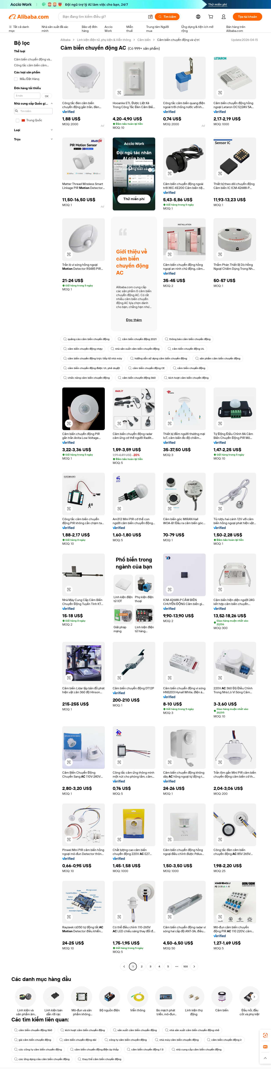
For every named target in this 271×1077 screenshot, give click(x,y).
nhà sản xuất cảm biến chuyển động (135, 349)
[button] (150, 16)
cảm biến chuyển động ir (224, 1040)
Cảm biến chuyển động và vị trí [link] (178, 40)
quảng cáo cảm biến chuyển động (86, 339)
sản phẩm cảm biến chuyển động (218, 358)
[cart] (211, 17)
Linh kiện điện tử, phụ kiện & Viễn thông (104, 40)
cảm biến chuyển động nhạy (82, 349)
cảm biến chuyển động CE (146, 368)
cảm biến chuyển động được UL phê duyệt (91, 368)
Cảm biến (144, 40)
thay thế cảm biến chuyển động (99, 1059)
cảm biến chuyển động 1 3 (145, 1049)
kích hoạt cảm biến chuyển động (186, 378)
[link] (265, 1035)
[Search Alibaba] (103, 16)
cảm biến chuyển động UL (186, 349)
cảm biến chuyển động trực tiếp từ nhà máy (92, 358)
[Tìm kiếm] (167, 16)
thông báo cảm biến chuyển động (187, 339)
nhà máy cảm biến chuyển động (177, 1040)
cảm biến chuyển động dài (77, 1040)
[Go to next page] (194, 966)
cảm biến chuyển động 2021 (137, 339)
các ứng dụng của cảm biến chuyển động (42, 1059)
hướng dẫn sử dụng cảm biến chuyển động (158, 358)
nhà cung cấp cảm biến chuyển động (196, 1049)
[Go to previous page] (124, 966)
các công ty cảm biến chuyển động (38, 1049)
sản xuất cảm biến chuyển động (135, 1030)
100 (185, 966)
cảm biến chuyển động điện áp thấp (94, 1049)
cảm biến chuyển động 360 (137, 378)
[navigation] (33, 503)
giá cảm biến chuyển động (32, 1040)
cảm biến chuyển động (189, 368)
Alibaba (65, 40)
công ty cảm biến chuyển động (126, 1040)
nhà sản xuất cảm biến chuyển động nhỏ (192, 1030)
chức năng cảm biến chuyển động (86, 378)
